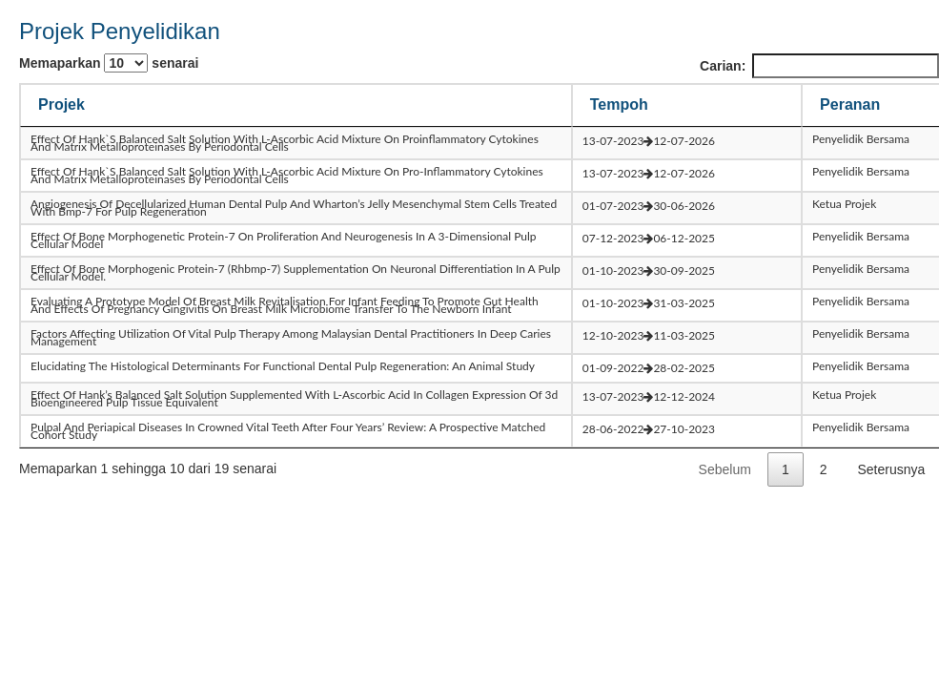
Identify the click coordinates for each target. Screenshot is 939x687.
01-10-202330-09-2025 (648, 270)
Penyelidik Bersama (860, 139)
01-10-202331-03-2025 (648, 303)
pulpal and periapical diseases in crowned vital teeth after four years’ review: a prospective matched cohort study (288, 431)
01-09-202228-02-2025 (648, 368)
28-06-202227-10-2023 (648, 429)
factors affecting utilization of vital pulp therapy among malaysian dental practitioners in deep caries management (291, 337)
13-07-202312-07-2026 (648, 141)
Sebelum (725, 469)
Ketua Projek (844, 204)
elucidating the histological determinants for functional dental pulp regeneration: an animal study (283, 366)
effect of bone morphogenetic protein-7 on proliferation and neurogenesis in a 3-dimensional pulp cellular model (284, 240)
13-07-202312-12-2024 (648, 396)
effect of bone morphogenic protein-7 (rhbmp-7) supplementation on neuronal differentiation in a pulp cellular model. (296, 272)
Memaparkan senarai (108, 63)
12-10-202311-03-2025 (648, 335)
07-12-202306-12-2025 (648, 238)
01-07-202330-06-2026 (648, 205)
